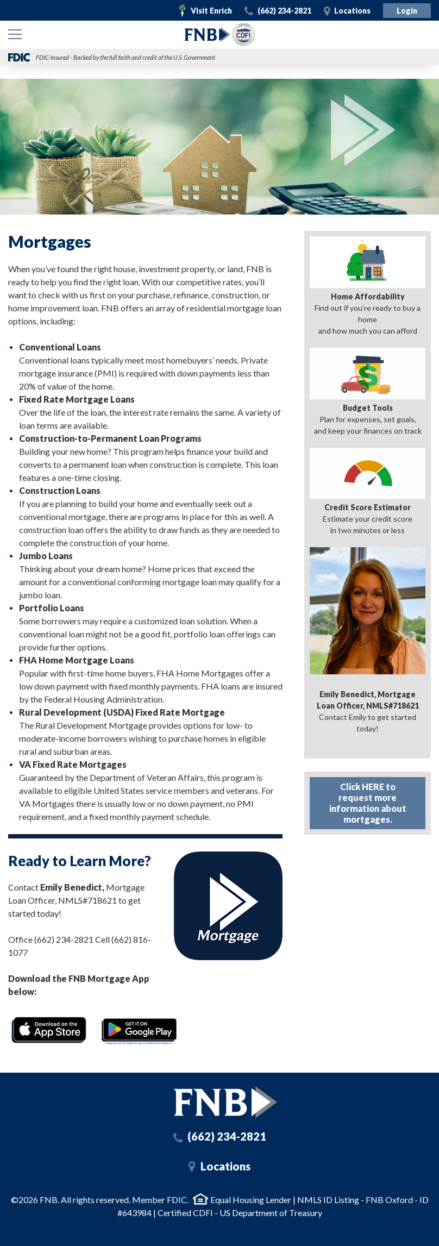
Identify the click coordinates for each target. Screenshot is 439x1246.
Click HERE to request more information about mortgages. (367, 802)
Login (407, 10)
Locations (352, 10)
